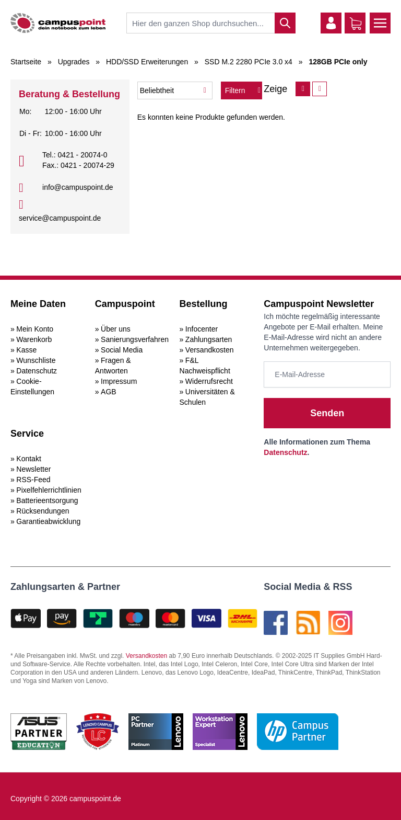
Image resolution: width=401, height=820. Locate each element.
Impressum (119, 381)
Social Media (122, 350)
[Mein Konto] (331, 23)
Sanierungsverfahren (135, 339)
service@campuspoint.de (60, 218)
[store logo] (57, 23)
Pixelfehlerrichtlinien (48, 490)
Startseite (25, 62)
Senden (327, 413)
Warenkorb (34, 339)
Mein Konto (34, 329)
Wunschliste (35, 360)
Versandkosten (209, 350)
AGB (108, 392)
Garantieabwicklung (48, 521)
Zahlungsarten (208, 339)
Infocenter (201, 329)
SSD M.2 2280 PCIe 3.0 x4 (248, 62)
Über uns (116, 329)
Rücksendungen (42, 511)
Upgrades (74, 62)
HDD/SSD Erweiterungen (147, 62)
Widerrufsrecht (209, 381)
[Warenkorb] (355, 23)
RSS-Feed (33, 479)
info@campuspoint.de (77, 187)
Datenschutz (36, 371)
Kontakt (28, 458)
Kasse (26, 350)
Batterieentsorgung (47, 500)
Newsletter (33, 469)
